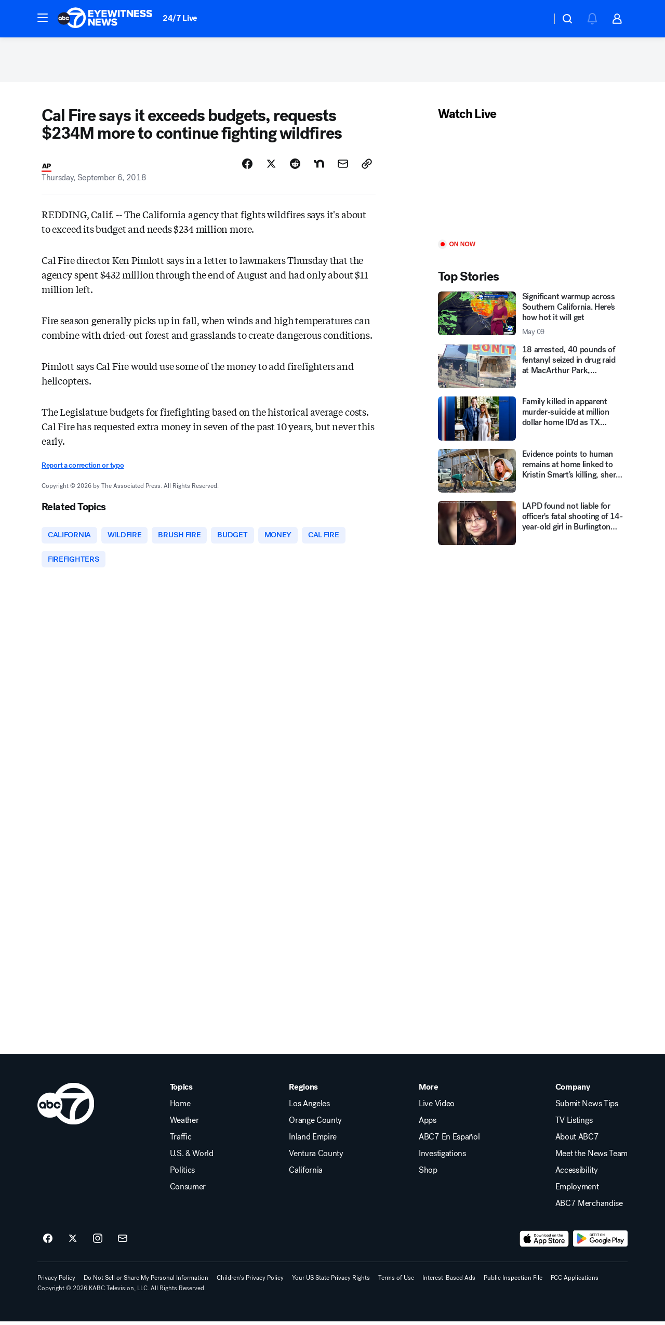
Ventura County (316, 1157)
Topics (181, 1090)
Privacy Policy (56, 1281)
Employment (577, 1190)
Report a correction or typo (83, 468)
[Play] (530, 183)
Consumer (188, 1190)
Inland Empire (313, 1140)
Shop (428, 1174)
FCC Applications (574, 1281)
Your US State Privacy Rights (331, 1281)
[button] (43, 17)
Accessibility (576, 1174)
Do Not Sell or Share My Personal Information (146, 1281)
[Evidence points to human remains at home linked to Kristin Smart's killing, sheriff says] (530, 473)
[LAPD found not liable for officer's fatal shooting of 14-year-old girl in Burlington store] (530, 525)
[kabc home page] (65, 1107)
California (306, 1174)
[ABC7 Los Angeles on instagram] (97, 1242)
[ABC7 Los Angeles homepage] (105, 18)
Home (180, 1107)
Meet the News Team (591, 1157)
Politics (182, 1174)
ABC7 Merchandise (589, 1207)
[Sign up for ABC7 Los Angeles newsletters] (122, 1242)
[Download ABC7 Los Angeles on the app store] (544, 1242)
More (428, 1090)
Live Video (437, 1107)
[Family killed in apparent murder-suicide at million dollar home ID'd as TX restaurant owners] (530, 421)
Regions (303, 1090)
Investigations (442, 1157)
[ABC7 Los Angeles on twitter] (72, 1242)
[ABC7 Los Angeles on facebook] (47, 1242)
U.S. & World (192, 1157)
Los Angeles (309, 1107)
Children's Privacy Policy (250, 1281)
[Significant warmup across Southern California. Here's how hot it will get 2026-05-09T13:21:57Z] (530, 316)
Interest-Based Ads (448, 1281)
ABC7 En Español (449, 1140)
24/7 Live (180, 17)
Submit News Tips (586, 1107)
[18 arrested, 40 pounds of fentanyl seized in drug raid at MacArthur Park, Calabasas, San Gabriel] (530, 368)
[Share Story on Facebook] (247, 166)
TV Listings (573, 1124)
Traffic (181, 1140)
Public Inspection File (513, 1281)
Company (572, 1090)
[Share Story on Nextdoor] (319, 166)
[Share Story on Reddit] (295, 166)
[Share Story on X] (271, 166)
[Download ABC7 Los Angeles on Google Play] (600, 1242)
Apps (427, 1124)
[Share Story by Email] (343, 166)
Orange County (315, 1124)
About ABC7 (577, 1140)
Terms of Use (396, 1281)
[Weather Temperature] (535, 18)
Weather (184, 1124)
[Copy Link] (367, 166)
